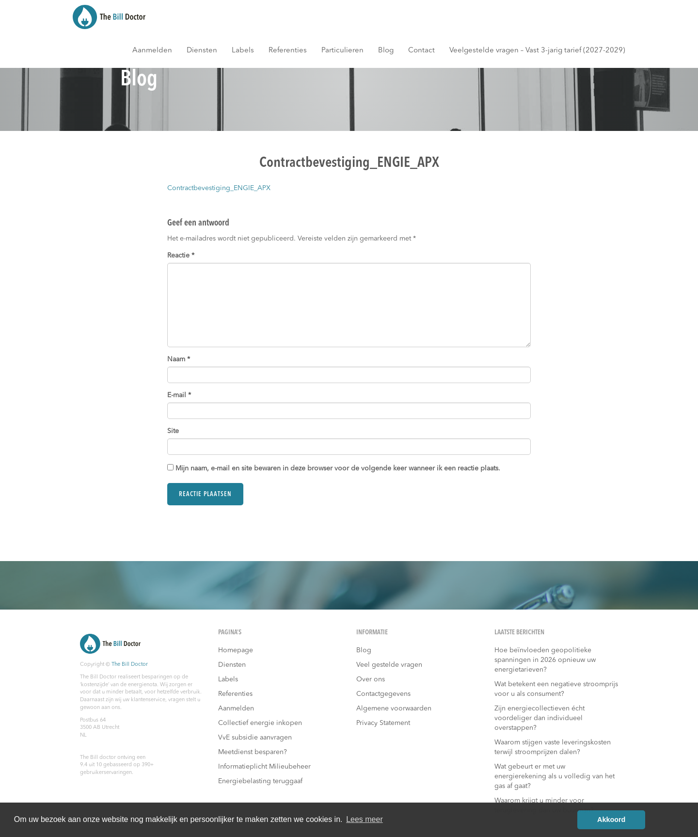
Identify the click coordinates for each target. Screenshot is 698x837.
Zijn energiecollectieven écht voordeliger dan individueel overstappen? (539, 718)
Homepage (235, 650)
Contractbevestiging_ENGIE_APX (218, 188)
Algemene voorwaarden (393, 708)
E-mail (179, 395)
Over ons (370, 679)
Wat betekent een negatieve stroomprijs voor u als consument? (556, 689)
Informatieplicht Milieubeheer (264, 766)
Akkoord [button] (611, 819)
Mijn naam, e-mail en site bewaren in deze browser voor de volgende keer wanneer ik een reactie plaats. (337, 468)
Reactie (180, 255)
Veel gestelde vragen (389, 664)
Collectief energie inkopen (260, 723)
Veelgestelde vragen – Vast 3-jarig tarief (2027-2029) (537, 50)
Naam (178, 359)
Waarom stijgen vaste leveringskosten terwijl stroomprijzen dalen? (552, 747)
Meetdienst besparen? (252, 752)
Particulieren (342, 50)
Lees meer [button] (364, 819)
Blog (386, 50)
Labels (243, 50)
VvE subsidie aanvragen (255, 737)
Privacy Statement (383, 723)
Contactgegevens (383, 694)
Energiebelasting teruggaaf (260, 781)
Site (173, 431)
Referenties (288, 50)
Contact (421, 50)
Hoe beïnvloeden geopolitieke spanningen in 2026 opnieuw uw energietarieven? (545, 660)
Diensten (202, 50)
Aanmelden (152, 50)
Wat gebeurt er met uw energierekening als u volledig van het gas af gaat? (554, 776)
